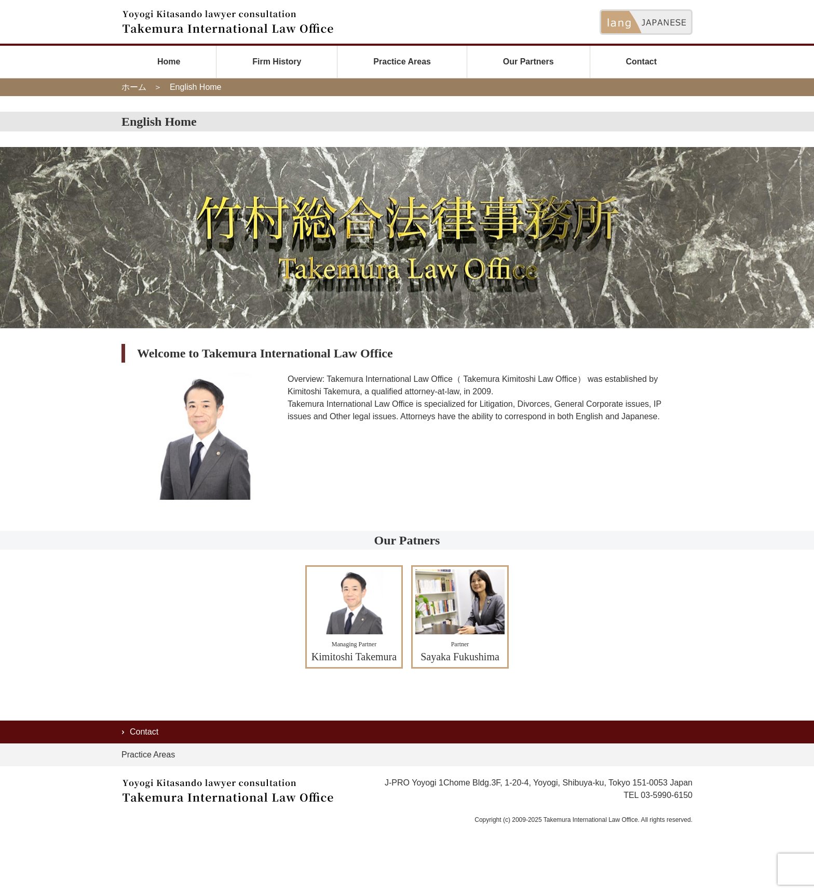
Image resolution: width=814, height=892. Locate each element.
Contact (641, 61)
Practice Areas (402, 61)
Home (168, 61)
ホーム (133, 87)
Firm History (276, 61)
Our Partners (528, 61)
